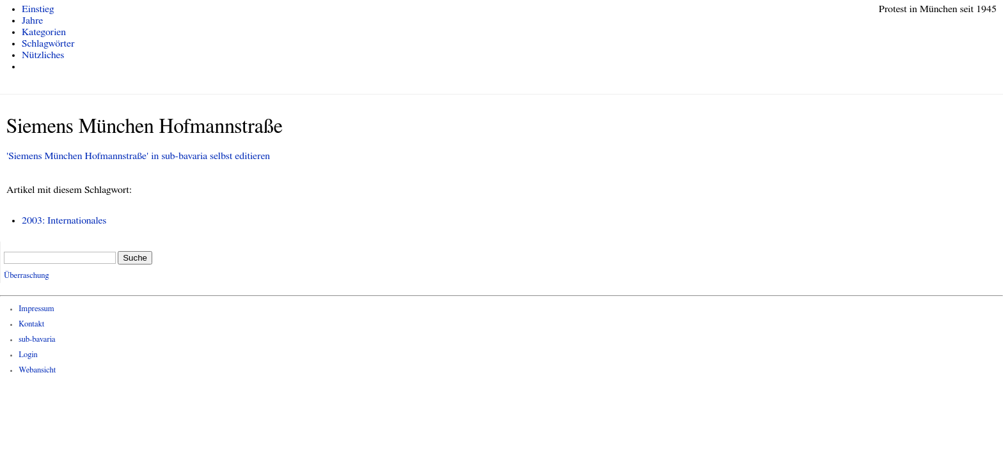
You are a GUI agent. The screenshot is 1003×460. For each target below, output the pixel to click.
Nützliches (43, 55)
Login (28, 355)
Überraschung (26, 276)
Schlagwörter (48, 43)
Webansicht (37, 370)
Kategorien (44, 32)
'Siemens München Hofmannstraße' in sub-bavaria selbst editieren (138, 156)
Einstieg (38, 9)
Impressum (36, 309)
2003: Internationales (64, 220)
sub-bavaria (37, 339)
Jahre (32, 20)
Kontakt (31, 324)
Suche (135, 258)
